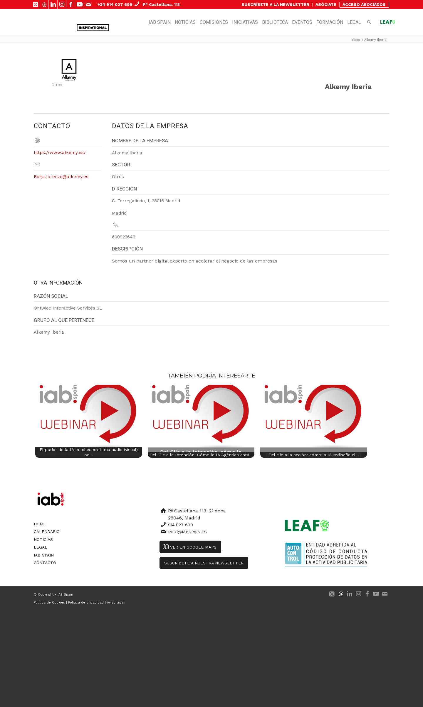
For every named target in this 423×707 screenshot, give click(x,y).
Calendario (47, 531)
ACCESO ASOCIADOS (364, 4)
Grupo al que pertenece (64, 320)
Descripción (127, 249)
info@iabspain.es (187, 531)
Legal (40, 547)
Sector (121, 165)
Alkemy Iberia (348, 87)
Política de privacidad (86, 602)
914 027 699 (180, 524)
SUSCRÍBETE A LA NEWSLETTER (275, 4)
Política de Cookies (49, 602)
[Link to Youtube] (79, 4)
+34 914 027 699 (115, 4)
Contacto (45, 562)
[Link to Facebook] (70, 4)
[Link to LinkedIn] (53, 4)
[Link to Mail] (88, 4)
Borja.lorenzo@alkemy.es (61, 176)
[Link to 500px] (44, 4)
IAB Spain (44, 555)
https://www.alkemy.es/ (60, 152)
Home (40, 524)
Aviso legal (115, 602)
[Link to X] (35, 4)
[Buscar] (369, 22)
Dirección (124, 189)
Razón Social (51, 296)
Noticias (43, 539)
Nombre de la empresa (140, 140)
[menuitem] (276, 4)
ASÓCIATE (325, 4)
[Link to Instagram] (62, 4)
